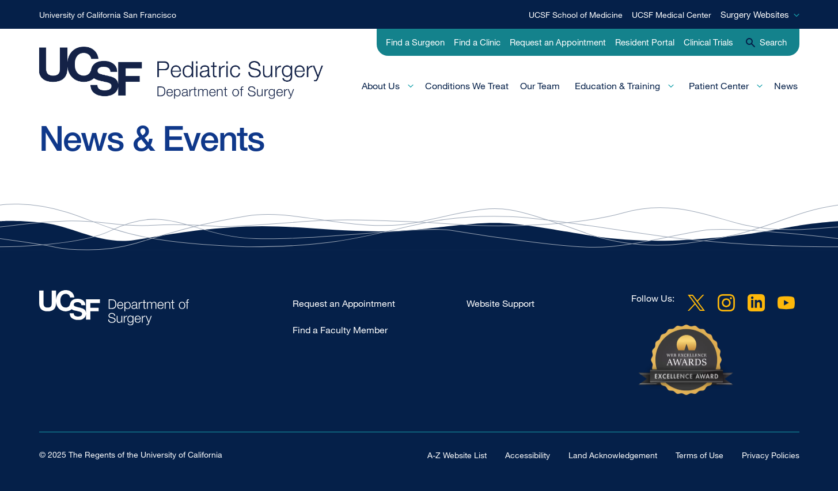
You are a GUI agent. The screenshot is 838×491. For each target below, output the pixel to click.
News (786, 86)
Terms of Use (699, 455)
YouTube (786, 302)
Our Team (540, 86)
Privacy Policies (770, 455)
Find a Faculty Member (340, 330)
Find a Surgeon (415, 42)
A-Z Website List (457, 455)
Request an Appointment (558, 42)
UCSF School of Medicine (576, 15)
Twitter (696, 302)
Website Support (500, 303)
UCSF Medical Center (671, 15)
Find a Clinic (477, 42)
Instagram (726, 302)
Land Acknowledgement (612, 455)
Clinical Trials (708, 42)
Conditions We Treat (467, 86)
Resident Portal (644, 42)
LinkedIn (756, 302)
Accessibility (527, 455)
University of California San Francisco (107, 15)
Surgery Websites (755, 14)
